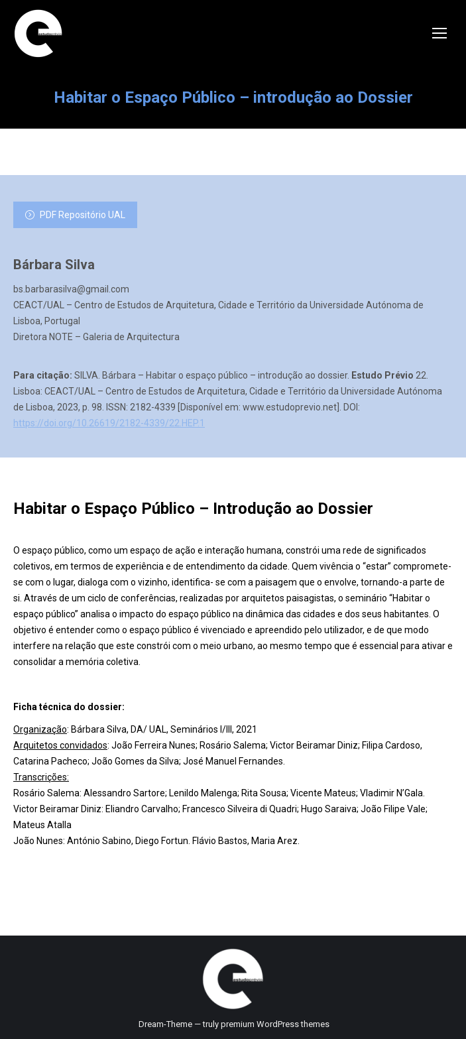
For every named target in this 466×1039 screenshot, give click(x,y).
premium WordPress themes (275, 1024)
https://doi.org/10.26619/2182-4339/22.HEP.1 (109, 423)
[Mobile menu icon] (439, 33)
